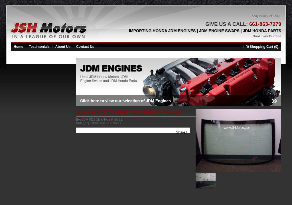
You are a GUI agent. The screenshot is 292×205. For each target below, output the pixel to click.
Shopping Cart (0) (262, 47)
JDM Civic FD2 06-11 (106, 123)
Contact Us (85, 47)
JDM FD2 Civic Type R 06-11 (102, 119)
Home (18, 47)
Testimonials (39, 47)
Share (180, 132)
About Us (62, 47)
